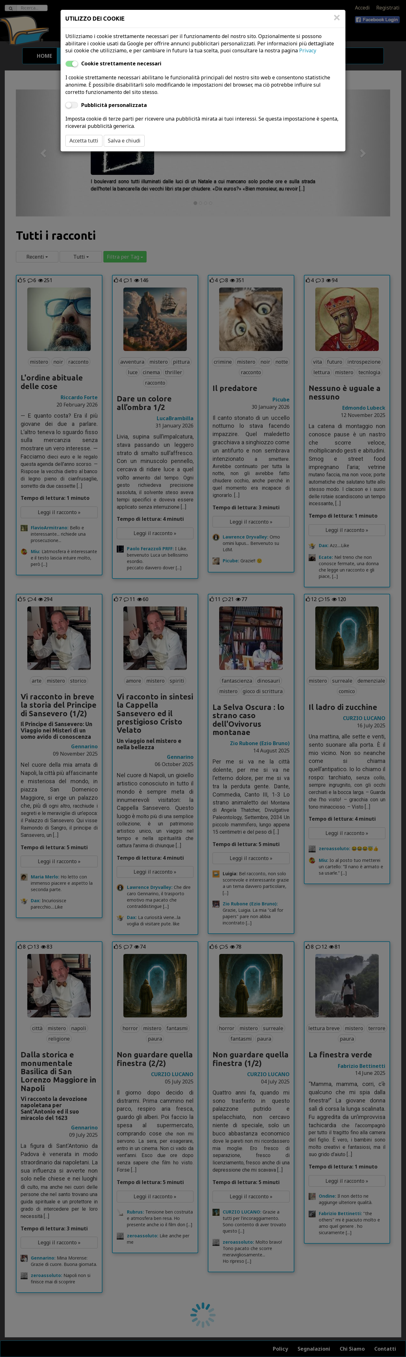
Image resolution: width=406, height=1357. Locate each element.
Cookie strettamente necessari (121, 63)
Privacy (307, 50)
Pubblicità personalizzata (114, 105)
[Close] (337, 20)
